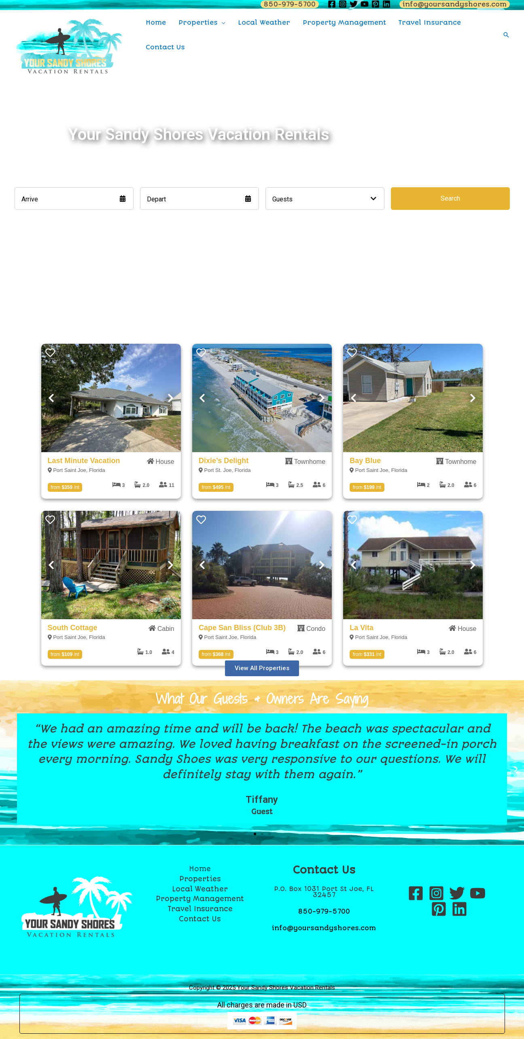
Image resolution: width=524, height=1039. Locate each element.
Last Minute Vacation (84, 461)
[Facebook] (416, 893)
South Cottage (73, 628)
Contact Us (200, 919)
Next (171, 398)
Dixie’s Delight (223, 461)
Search (450, 198)
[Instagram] (436, 893)
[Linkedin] (459, 909)
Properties (200, 879)
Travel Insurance (200, 909)
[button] (262, 668)
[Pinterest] (439, 909)
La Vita (361, 628)
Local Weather (200, 889)
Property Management (200, 899)
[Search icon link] (506, 34)
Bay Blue (365, 461)
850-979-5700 (324, 911)
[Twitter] (457, 893)
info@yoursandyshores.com (324, 928)
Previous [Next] (51, 398)
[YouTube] (478, 893)
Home (200, 869)
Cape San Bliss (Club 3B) (242, 628)
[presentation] (111, 398)
